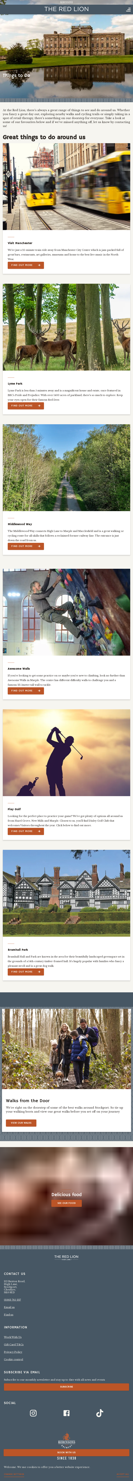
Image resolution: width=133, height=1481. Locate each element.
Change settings (14, 1474)
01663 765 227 (12, 1299)
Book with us (66, 1452)
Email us (9, 1307)
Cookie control (13, 1359)
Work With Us (13, 1337)
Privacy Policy (13, 1352)
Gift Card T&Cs (14, 1344)
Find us (8, 1314)
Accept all (123, 1474)
